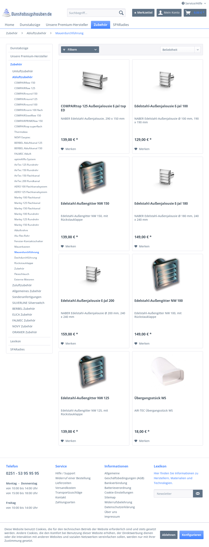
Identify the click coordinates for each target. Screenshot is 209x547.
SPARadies (17, 349)
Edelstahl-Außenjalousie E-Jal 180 (161, 203)
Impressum (112, 516)
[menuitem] (96, 13)
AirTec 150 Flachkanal (27, 175)
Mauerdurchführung (26, 252)
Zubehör (16, 64)
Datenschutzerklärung (119, 507)
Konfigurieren (191, 535)
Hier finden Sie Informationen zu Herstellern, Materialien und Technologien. (176, 478)
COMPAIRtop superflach (28, 126)
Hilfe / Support (65, 473)
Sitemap (110, 497)
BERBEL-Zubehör (23, 309)
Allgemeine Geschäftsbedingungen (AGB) (124, 475)
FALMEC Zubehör (23, 320)
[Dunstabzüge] (30, 25)
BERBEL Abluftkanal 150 (28, 148)
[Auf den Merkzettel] (68, 149)
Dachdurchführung (25, 257)
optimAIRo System (25, 159)
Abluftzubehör (22, 77)
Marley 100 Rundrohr (26, 214)
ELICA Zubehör (22, 314)
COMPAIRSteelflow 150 (27, 115)
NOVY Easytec (22, 137)
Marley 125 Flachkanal (27, 203)
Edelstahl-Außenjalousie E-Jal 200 (87, 301)
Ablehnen (168, 535)
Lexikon (15, 341)
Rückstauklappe (23, 263)
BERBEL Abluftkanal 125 (28, 143)
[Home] (9, 25)
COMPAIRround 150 (25, 93)
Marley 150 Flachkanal (27, 208)
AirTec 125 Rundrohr (26, 164)
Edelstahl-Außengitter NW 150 (85, 203)
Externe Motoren (24, 279)
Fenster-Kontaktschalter (28, 241)
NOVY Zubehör (22, 326)
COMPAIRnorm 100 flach (28, 110)
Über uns (110, 512)
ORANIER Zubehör (24, 332)
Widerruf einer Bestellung (73, 478)
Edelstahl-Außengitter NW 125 (85, 398)
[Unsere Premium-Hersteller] (67, 25)
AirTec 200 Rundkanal (27, 181)
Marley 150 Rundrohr (26, 225)
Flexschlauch (21, 274)
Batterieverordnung (117, 488)
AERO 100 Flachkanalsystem (30, 186)
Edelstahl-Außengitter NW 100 (158, 301)
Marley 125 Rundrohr (26, 219)
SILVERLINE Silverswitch (28, 303)
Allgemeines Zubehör (26, 291)
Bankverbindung (115, 483)
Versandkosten (65, 488)
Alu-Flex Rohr (22, 235)
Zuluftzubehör (22, 285)
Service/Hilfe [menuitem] (192, 3)
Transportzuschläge (68, 492)
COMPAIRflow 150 (24, 82)
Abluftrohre (21, 230)
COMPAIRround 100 (25, 104)
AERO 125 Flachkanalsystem (30, 192)
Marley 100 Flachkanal (27, 197)
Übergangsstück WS (150, 398)
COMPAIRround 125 (25, 99)
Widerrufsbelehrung (118, 502)
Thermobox (20, 132)
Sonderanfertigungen (26, 297)
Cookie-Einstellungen (118, 492)
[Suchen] (121, 13)
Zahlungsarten (65, 502)
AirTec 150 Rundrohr (26, 170)
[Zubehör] (100, 25)
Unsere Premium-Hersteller (29, 56)
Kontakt (60, 497)
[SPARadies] (121, 25)
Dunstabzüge (19, 48)
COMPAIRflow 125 (24, 88)
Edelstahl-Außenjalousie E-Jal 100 (161, 106)
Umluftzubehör (22, 71)
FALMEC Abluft (22, 153)
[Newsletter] (173, 494)
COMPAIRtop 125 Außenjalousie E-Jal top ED (93, 108)
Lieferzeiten (63, 483)
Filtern (70, 49)
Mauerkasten (22, 246)
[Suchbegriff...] (96, 13)
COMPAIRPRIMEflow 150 (28, 121)
